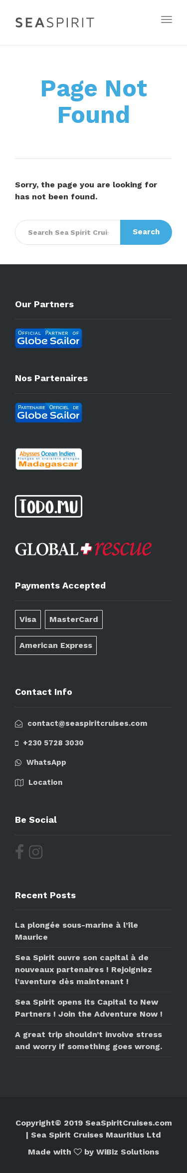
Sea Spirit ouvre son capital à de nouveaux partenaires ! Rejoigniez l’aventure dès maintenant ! (83, 969)
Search (146, 231)
